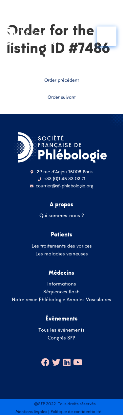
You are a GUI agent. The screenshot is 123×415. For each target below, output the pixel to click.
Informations (61, 284)
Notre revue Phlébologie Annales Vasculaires (61, 299)
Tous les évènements (61, 330)
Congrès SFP (61, 338)
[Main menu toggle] (106, 36)
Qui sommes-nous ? (61, 215)
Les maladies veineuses (61, 254)
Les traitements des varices (61, 246)
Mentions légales (31, 411)
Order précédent (61, 80)
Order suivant (62, 97)
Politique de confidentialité (76, 411)
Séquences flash (61, 291)
